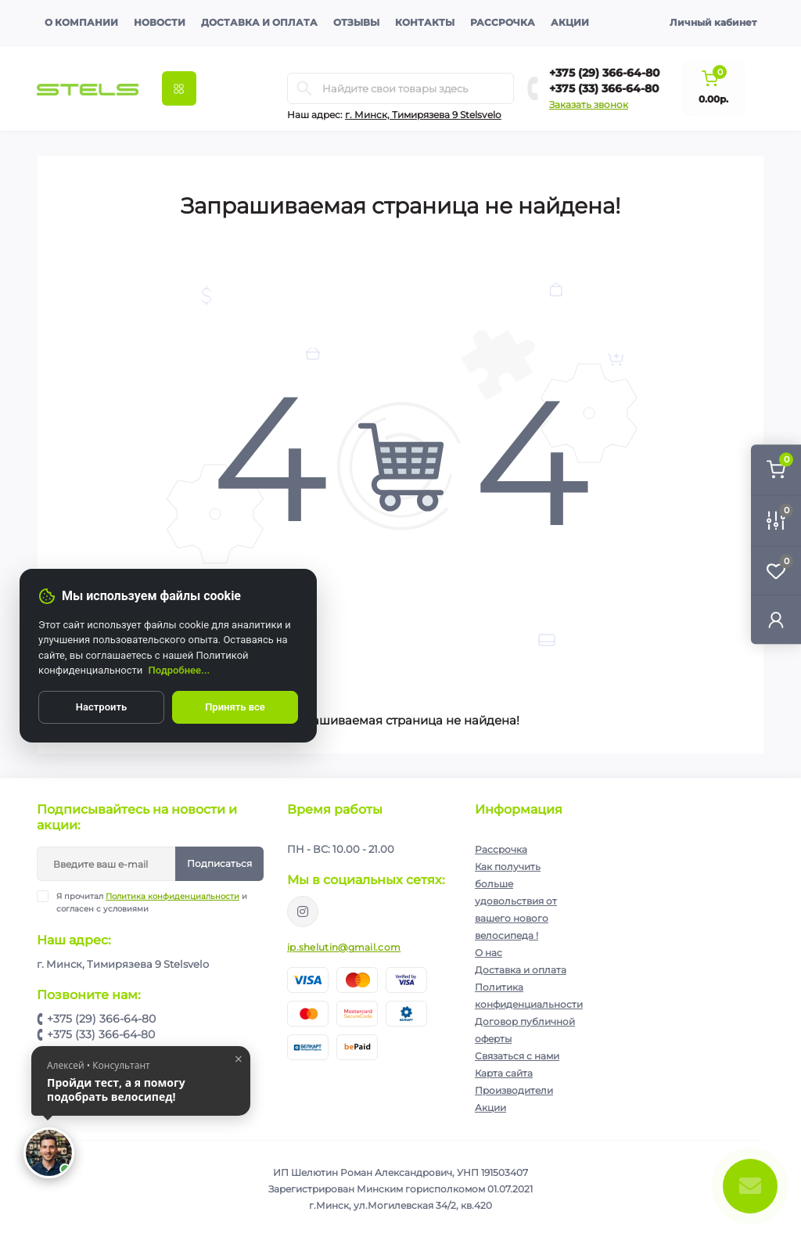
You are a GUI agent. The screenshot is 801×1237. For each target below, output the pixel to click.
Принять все (235, 707)
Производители (514, 1090)
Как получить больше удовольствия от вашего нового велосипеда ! (516, 901)
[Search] (304, 88)
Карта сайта (504, 1073)
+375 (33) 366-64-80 (604, 88)
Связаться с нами (517, 1056)
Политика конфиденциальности (172, 896)
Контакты (424, 22)
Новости (159, 22)
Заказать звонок (588, 104)
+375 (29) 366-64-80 (604, 73)
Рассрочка (502, 22)
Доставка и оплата (259, 22)
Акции (570, 22)
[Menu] (179, 88)
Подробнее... (179, 670)
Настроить (101, 707)
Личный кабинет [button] (713, 22)
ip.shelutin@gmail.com (343, 947)
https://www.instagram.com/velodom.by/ (302, 911)
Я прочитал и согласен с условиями (151, 902)
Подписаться (219, 863)
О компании (81, 22)
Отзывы (356, 22)
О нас (488, 952)
